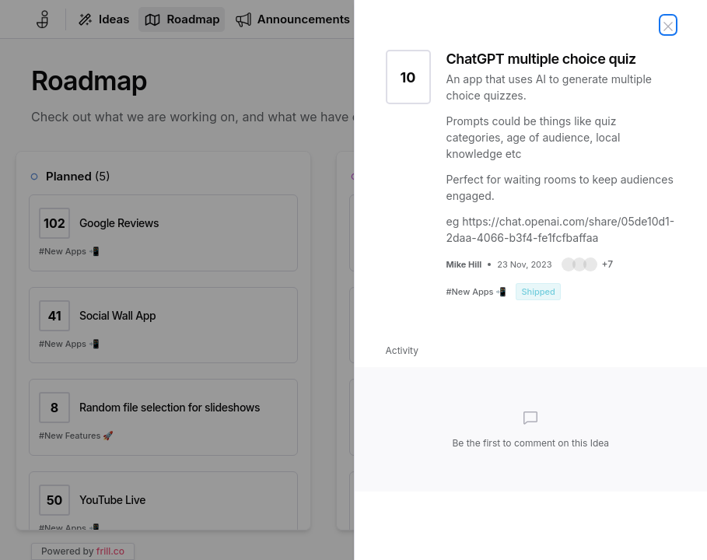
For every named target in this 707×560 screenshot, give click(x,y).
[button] (588, 264)
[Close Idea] (668, 25)
